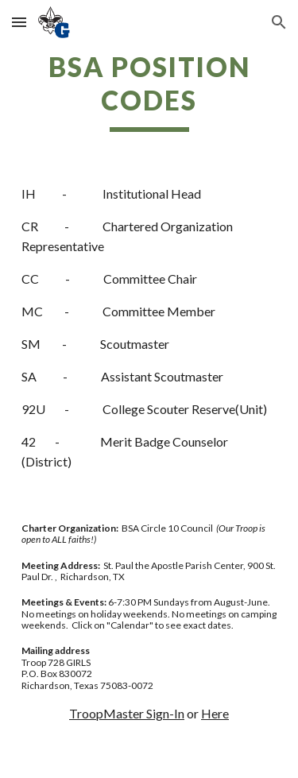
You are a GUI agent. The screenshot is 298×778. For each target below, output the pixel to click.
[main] (149, 91)
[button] (19, 22)
